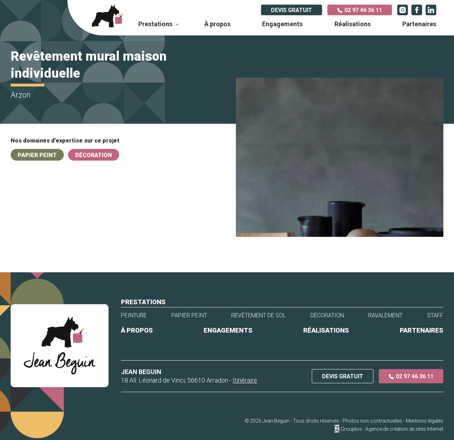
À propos (217, 24)
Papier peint (37, 155)
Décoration (93, 155)
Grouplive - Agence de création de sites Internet (391, 429)
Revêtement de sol (258, 315)
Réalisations (352, 24)
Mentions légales (424, 421)
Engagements (282, 24)
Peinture (134, 315)
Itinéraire (245, 380)
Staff (435, 315)
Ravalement (385, 315)
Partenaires (419, 24)
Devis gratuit (291, 10)
